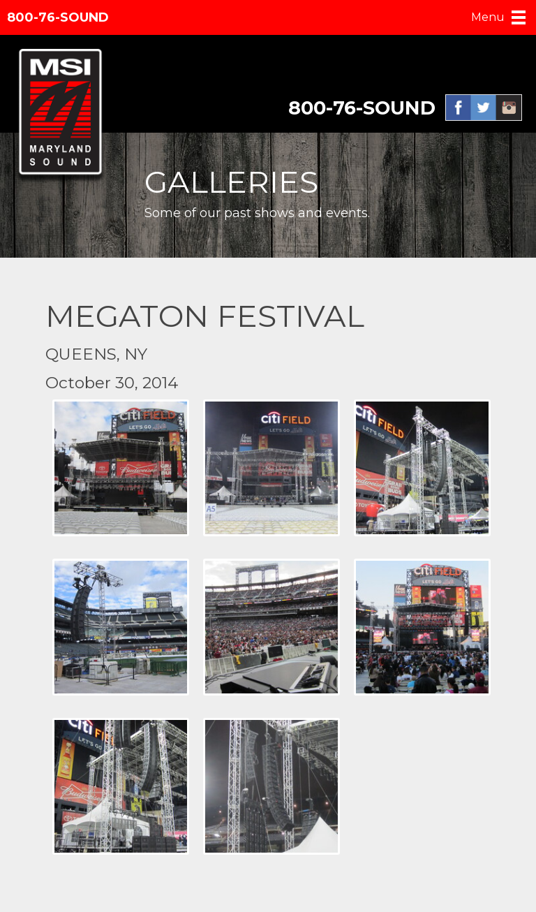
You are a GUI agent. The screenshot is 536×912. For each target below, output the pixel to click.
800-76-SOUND (58, 17)
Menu (488, 17)
